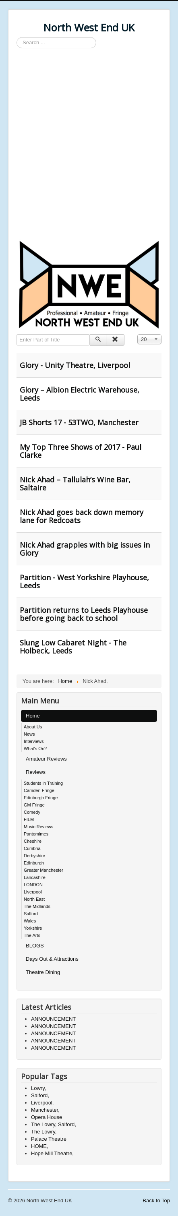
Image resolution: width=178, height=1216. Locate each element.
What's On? (35, 748)
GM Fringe (34, 804)
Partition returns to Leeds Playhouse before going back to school (84, 614)
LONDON (33, 884)
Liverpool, (42, 1103)
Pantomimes (36, 833)
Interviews (34, 741)
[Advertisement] (89, 145)
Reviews (36, 772)
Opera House (46, 1117)
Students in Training (43, 783)
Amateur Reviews (46, 759)
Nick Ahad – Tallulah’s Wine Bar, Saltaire (75, 483)
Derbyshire (34, 855)
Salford (31, 913)
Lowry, (38, 1088)
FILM (29, 819)
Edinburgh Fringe (41, 797)
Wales (30, 920)
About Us (33, 726)
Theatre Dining (43, 972)
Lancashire (35, 877)
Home (33, 716)
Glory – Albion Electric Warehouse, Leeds (79, 394)
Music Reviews (38, 826)
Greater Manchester (43, 870)
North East (34, 899)
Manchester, (45, 1110)
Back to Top (156, 1200)
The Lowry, (43, 1132)
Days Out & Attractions (52, 959)
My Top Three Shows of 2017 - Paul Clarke (80, 451)
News (29, 734)
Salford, (40, 1095)
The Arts (32, 935)
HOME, (39, 1146)
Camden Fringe (39, 790)
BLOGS (35, 946)
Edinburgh (34, 862)
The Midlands (37, 906)
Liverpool (33, 891)
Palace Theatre (48, 1139)
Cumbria (32, 848)
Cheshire (32, 841)
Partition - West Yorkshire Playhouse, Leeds (84, 581)
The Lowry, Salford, (53, 1124)
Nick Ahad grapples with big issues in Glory (85, 549)
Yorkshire (33, 928)
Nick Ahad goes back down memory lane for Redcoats (81, 516)
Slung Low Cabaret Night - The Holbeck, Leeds (73, 647)
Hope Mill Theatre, (52, 1153)
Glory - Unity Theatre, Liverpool (75, 365)
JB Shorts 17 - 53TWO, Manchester (79, 422)
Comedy (32, 812)
